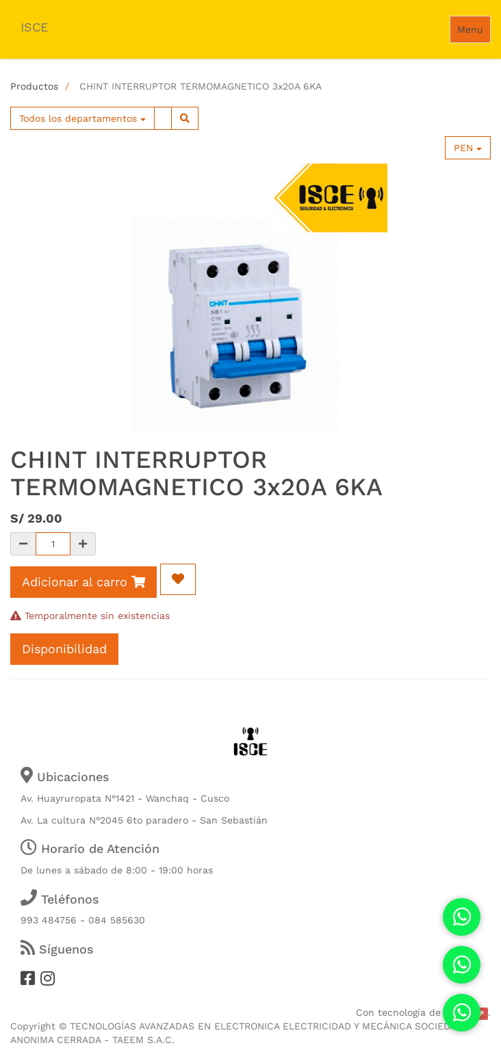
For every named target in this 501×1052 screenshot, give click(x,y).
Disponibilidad (64, 649)
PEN (468, 147)
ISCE (34, 27)
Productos (34, 86)
